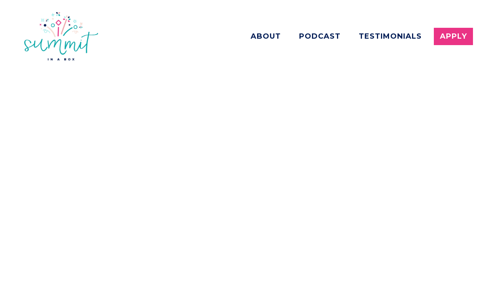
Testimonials (390, 36)
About (266, 36)
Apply (453, 36)
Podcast (320, 36)
